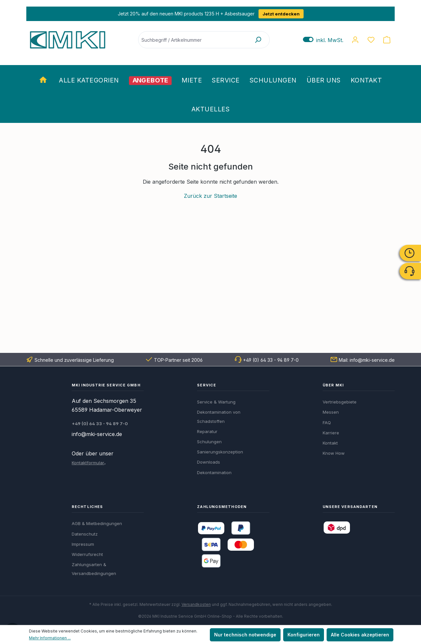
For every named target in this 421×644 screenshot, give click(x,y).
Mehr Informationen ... (50, 637)
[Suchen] (257, 40)
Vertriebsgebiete (340, 401)
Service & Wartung (216, 401)
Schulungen (209, 441)
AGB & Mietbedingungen (97, 523)
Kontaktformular (88, 462)
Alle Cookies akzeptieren (360, 634)
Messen (331, 412)
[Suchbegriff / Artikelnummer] (192, 40)
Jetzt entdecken (280, 13)
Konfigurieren (303, 634)
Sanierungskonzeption (220, 451)
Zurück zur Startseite (210, 196)
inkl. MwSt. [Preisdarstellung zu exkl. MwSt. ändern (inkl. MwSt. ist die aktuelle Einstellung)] (323, 39)
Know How (334, 453)
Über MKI (333, 385)
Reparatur (207, 431)
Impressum (83, 544)
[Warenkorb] (387, 39)
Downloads (208, 462)
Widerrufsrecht (87, 554)
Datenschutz (85, 534)
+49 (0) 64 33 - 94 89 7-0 (271, 360)
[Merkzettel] (371, 39)
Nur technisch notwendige (245, 634)
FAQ (327, 422)
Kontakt (330, 443)
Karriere (331, 432)
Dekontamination (214, 472)
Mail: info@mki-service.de (367, 360)
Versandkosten (196, 604)
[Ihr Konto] (355, 39)
